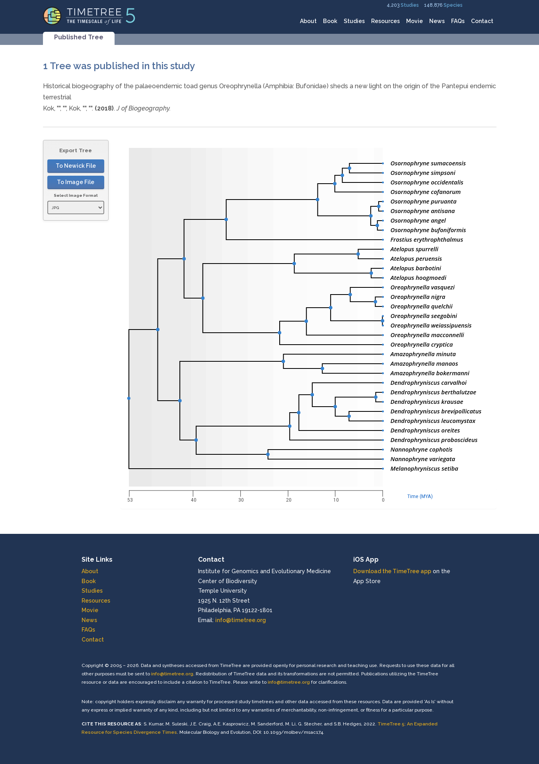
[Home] (89, 15)
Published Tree (78, 37)
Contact (482, 21)
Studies (410, 5)
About (308, 21)
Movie (414, 21)
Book (330, 21)
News (437, 21)
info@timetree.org (240, 620)
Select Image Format (76, 195)
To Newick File (76, 166)
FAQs (458, 21)
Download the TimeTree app (392, 571)
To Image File (75, 182)
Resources (385, 21)
